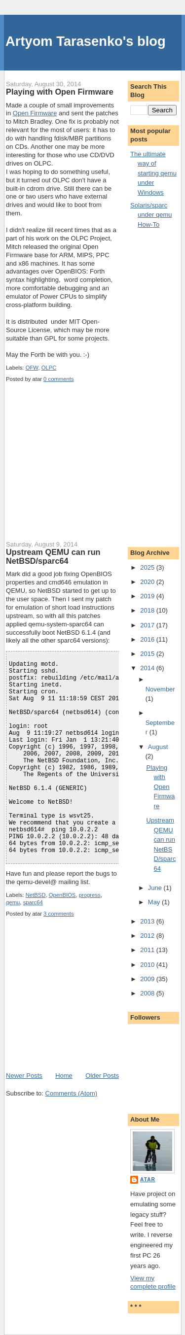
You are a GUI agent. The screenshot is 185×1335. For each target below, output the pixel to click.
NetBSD (36, 895)
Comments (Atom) (71, 1093)
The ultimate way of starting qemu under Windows (153, 173)
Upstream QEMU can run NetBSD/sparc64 (53, 556)
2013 (148, 921)
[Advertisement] (80, 467)
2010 (148, 964)
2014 (148, 668)
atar (147, 1179)
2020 (148, 581)
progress (90, 895)
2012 (148, 935)
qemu (13, 902)
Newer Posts (24, 1075)
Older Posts (102, 1075)
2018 (148, 610)
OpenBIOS (62, 895)
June (156, 887)
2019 (148, 596)
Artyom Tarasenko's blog (85, 41)
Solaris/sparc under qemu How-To (151, 215)
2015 (148, 653)
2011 (148, 950)
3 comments (58, 914)
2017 (148, 625)
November (160, 689)
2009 (148, 979)
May (155, 902)
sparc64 (33, 902)
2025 (148, 567)
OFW (32, 368)
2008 (148, 993)
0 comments (58, 379)
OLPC (49, 368)
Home (64, 1075)
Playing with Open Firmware (59, 91)
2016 (148, 639)
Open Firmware (35, 113)
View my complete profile (153, 1282)
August (158, 747)
